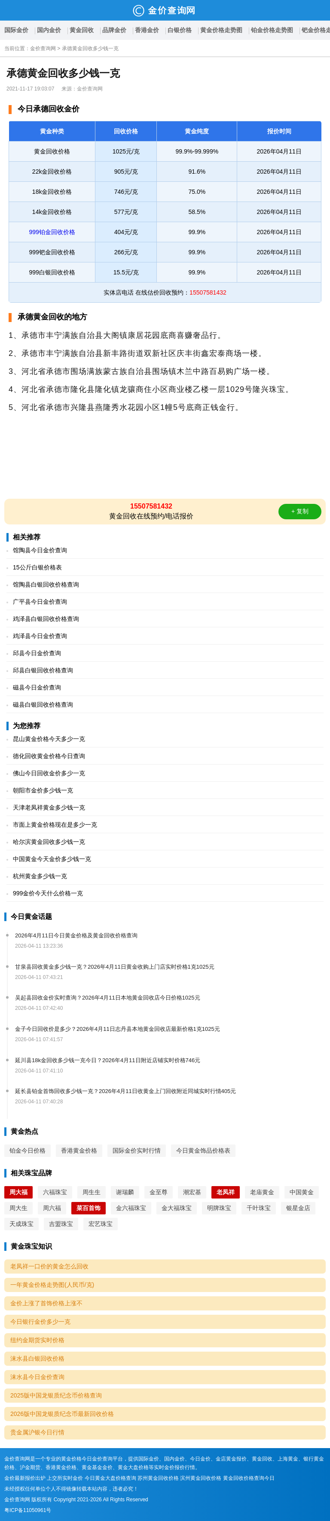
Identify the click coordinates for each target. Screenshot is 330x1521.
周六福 (52, 1208)
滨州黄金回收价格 (200, 1478)
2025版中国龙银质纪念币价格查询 (56, 1395)
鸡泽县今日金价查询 (40, 635)
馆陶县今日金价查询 (40, 550)
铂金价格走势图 (272, 30)
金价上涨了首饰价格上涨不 (46, 1303)
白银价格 (180, 30)
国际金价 (16, 30)
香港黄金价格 (79, 1150)
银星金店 (298, 1208)
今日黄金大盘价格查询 (110, 1478)
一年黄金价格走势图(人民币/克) (52, 1284)
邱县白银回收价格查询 (43, 670)
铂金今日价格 (27, 1150)
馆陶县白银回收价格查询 (46, 584)
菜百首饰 (88, 1208)
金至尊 (159, 1192)
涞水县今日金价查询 (37, 1376)
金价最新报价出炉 (25, 1478)
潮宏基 (192, 1192)
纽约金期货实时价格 (37, 1340)
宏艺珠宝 (101, 1223)
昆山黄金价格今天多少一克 (49, 738)
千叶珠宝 (259, 1208)
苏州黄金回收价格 (158, 1478)
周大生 (18, 1208)
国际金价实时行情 (137, 1150)
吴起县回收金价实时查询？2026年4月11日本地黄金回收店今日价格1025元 (107, 997)
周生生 (91, 1192)
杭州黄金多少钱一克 (40, 876)
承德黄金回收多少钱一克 (90, 48)
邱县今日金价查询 (37, 653)
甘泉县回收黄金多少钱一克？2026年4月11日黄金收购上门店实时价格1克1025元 (114, 967)
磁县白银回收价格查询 (43, 704)
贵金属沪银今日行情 (37, 1432)
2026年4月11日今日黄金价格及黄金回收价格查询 (76, 935)
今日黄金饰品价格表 (203, 1150)
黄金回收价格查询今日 (249, 1478)
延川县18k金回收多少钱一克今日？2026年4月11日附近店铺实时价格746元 (107, 1060)
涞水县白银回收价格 (37, 1358)
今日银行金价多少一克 (40, 1321)
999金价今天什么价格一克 (48, 893)
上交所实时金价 (65, 1478)
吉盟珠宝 (61, 1223)
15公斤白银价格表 (37, 567)
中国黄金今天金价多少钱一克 (52, 858)
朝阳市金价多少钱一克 (43, 790)
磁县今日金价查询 (37, 687)
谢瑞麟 (125, 1192)
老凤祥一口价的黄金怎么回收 (49, 1266)
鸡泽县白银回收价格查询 (46, 618)
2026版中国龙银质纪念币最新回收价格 (62, 1413)
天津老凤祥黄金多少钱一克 (49, 807)
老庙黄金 (262, 1192)
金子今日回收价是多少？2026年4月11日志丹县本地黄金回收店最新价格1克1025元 (117, 1029)
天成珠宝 (21, 1223)
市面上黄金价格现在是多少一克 (55, 824)
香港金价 (147, 30)
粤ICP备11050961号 (27, 1510)
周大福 (18, 1192)
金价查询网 (43, 48)
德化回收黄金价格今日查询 (49, 756)
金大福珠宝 (177, 1208)
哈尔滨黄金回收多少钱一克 (49, 841)
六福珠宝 (55, 1192)
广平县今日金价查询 (40, 601)
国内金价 (49, 30)
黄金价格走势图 (221, 30)
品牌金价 (114, 30)
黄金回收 (82, 30)
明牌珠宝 (219, 1208)
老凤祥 (226, 1192)
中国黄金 (302, 1192)
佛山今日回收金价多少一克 (49, 773)
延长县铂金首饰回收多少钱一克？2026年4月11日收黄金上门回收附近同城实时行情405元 (125, 1091)
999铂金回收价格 (52, 232)
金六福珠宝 (131, 1208)
